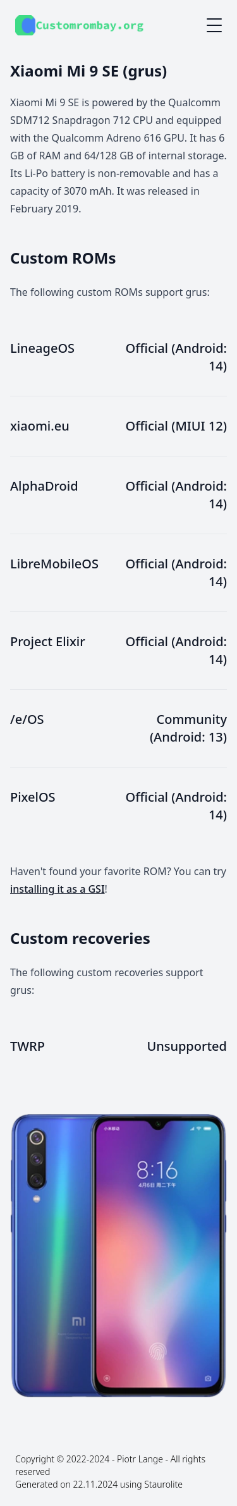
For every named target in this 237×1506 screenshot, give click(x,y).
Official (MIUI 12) (176, 425)
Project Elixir (47, 641)
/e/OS (27, 719)
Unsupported (187, 1046)
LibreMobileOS (54, 563)
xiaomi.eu (40, 425)
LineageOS (42, 348)
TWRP (27, 1046)
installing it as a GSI (57, 889)
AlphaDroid (44, 485)
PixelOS (33, 796)
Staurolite (163, 1484)
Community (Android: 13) (188, 728)
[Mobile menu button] (214, 25)
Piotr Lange (140, 1459)
